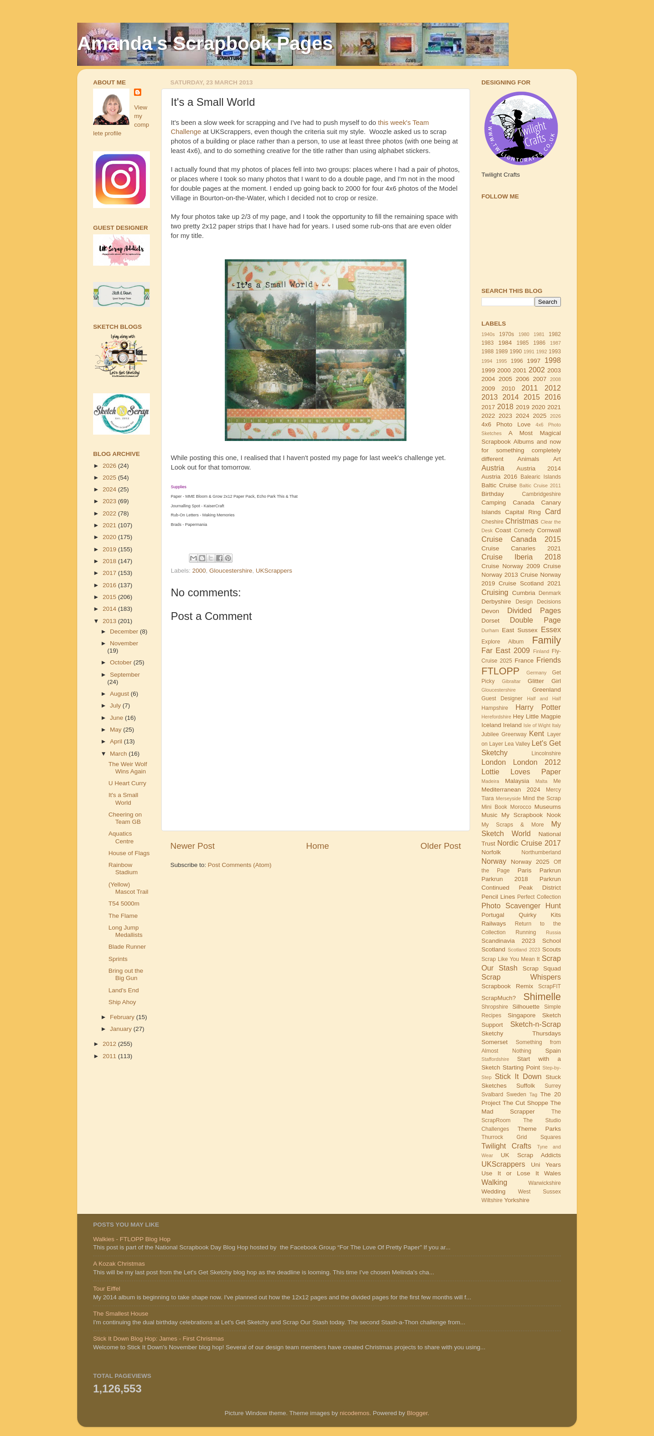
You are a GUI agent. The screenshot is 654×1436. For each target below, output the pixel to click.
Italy (556, 725)
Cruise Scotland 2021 (530, 583)
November (124, 643)
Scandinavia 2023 (508, 940)
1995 (501, 361)
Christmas (522, 521)
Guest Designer (502, 698)
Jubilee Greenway (503, 734)
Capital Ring (523, 512)
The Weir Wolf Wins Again (128, 768)
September (125, 674)
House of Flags (129, 853)
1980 (523, 334)
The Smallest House (121, 1313)
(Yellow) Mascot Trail (129, 888)
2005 (505, 379)
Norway (493, 861)
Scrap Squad (541, 968)
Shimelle (542, 996)
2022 (110, 513)
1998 (553, 360)
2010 (508, 388)
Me (557, 781)
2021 (110, 525)
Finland (541, 651)
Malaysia (517, 780)
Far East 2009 (505, 650)
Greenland (546, 689)
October (122, 662)
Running (525, 932)
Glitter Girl (544, 681)
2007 (539, 379)
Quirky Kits (540, 914)
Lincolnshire (546, 753)
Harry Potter (538, 707)
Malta (541, 781)
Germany (536, 672)
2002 (537, 370)
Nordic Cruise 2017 (529, 843)
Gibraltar (511, 681)
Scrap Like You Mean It (510, 959)
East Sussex (520, 630)
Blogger (417, 1413)
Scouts (551, 949)
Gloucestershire (231, 570)
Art (557, 459)
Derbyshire (496, 601)
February (123, 1017)
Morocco (520, 807)
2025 (110, 477)
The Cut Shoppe (525, 1102)
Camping (493, 502)
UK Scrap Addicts (530, 1155)
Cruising (494, 592)
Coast (503, 530)
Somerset (494, 1042)
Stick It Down (518, 1076)
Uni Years (546, 1164)
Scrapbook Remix (507, 986)
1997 (533, 360)
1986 (539, 343)
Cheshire (492, 522)
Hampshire (494, 708)
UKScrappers (274, 570)
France (524, 660)
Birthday (492, 493)
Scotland (493, 949)
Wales (552, 1173)
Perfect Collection (539, 897)
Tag (533, 1094)
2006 (522, 379)
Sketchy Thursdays (521, 1033)
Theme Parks (539, 1128)
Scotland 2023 (524, 949)
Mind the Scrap (542, 798)
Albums (524, 441)
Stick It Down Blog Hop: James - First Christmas (158, 1338)
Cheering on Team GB (125, 818)
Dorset (490, 620)
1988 (487, 351)
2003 (554, 370)
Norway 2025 (530, 861)
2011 (110, 1056)
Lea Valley (517, 744)
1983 (487, 343)
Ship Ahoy (122, 1002)
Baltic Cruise (499, 485)
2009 (488, 388)
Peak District (540, 887)
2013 (110, 621)
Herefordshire (496, 716)
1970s (506, 334)
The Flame (123, 915)
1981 (539, 334)
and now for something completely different (521, 450)
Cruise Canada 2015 (521, 539)
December (125, 631)
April (117, 741)
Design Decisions (538, 602)
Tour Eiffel (106, 1288)
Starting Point (521, 1067)
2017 (110, 572)
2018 (110, 561)
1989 (501, 351)
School (551, 940)
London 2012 (537, 762)
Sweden (516, 1094)
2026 (110, 465)
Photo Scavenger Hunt (521, 905)
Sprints (118, 959)
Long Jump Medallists (126, 931)
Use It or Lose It (510, 1173)
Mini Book (494, 807)
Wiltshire (492, 1200)
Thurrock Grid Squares (521, 1137)
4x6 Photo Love (505, 424)
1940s (488, 334)
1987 (555, 343)
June (117, 717)
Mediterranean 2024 (510, 789)
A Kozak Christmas (119, 1263)
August (120, 693)
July (116, 705)
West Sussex (539, 1191)
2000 (199, 570)
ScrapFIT (549, 986)
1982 (555, 334)
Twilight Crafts (506, 1146)
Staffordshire (495, 1059)
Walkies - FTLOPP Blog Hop (131, 1239)
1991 (529, 351)
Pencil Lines (498, 896)
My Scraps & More (512, 825)
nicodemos (354, 1413)
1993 (555, 351)
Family (546, 640)
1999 (488, 370)
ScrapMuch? (498, 998)
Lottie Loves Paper (521, 772)
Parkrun (550, 870)
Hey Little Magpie (537, 716)
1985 (522, 343)
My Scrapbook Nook (531, 815)
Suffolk (525, 1085)
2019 (110, 549)
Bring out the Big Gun (126, 974)
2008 (555, 379)
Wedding (493, 1191)
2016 (110, 585)
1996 (516, 361)
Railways (493, 923)
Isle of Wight (537, 725)
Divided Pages (534, 610)
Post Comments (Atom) (240, 865)
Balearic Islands (540, 477)
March (119, 753)
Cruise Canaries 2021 (521, 548)
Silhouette (526, 1006)
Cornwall (549, 530)
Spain (553, 1050)
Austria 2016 (499, 476)
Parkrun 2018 (504, 879)
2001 (519, 370)
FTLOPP (500, 671)
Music (489, 815)
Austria (492, 468)
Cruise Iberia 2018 (521, 557)
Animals (528, 459)
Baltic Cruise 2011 (540, 485)
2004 (488, 379)
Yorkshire (517, 1200)
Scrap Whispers (521, 977)
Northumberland (541, 852)
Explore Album (502, 642)
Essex (551, 629)
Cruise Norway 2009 (510, 566)
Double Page (535, 620)
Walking (494, 1182)
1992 (541, 351)
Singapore (522, 1015)
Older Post (441, 846)
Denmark (550, 593)
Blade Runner (127, 946)
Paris (524, 870)
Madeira (490, 781)
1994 (486, 361)
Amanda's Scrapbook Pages (205, 43)
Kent (536, 733)
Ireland (512, 725)
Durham (490, 630)
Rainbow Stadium (123, 869)
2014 (110, 608)
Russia (553, 932)
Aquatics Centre (121, 837)
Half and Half (544, 698)
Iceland (491, 725)
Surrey (553, 1086)
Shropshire (494, 1007)
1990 (516, 351)
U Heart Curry (127, 783)
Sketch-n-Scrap (535, 1024)
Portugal (492, 914)
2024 (110, 489)
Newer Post (192, 846)
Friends (548, 660)
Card (553, 511)
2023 (110, 501)
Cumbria (523, 592)
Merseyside (508, 798)
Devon (490, 611)
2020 (110, 537)
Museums (548, 806)
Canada (523, 502)
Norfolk (491, 852)
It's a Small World (124, 799)
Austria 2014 (538, 468)
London (493, 762)
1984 (505, 342)
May (116, 729)
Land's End (124, 990)
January (122, 1028)
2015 (110, 597)
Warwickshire (544, 1183)
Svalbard (492, 1094)
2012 (110, 1043)
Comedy (524, 530)
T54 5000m (124, 903)
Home (317, 846)
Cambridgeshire (541, 494)
